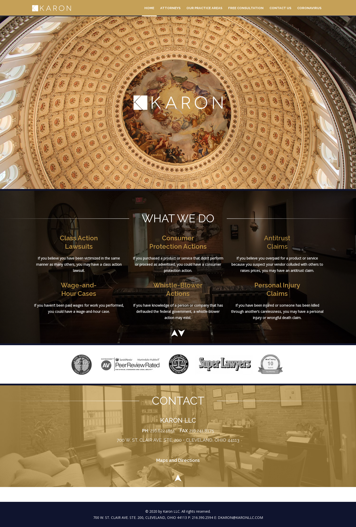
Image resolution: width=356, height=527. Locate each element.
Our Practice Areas (204, 8)
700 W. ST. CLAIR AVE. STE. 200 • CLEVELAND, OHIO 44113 (178, 440)
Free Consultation (246, 8)
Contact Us (280, 8)
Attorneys (170, 8)
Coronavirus (309, 8)
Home (149, 8)
